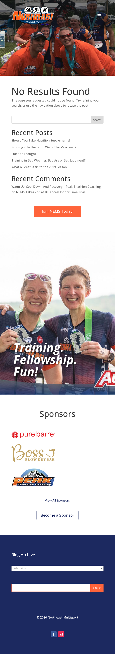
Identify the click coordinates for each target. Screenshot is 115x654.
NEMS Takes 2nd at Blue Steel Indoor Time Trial (50, 192)
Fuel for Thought (23, 154)
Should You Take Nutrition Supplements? (40, 140)
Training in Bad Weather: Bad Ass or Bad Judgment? (48, 160)
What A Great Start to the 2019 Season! (39, 167)
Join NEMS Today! (57, 211)
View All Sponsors (57, 500)
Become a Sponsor (57, 515)
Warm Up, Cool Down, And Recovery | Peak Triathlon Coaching (56, 187)
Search (97, 120)
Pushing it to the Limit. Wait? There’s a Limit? (43, 147)
